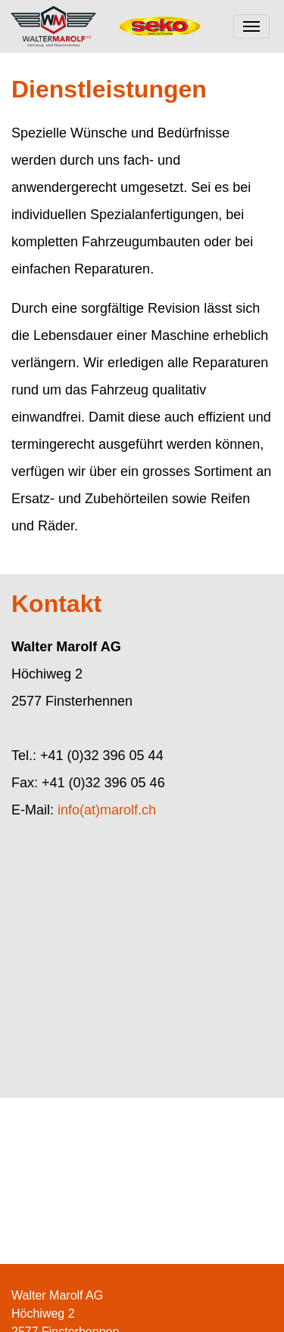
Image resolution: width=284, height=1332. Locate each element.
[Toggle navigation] (251, 26)
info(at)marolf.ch (107, 809)
